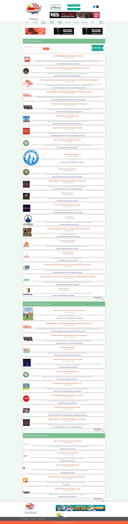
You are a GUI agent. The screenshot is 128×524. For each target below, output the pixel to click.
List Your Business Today (74, 5)
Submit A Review (97, 46)
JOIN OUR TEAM (41, 518)
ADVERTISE (25, 518)
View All (68, 63)
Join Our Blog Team (97, 49)
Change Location (74, 9)
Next (103, 299)
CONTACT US (33, 518)
